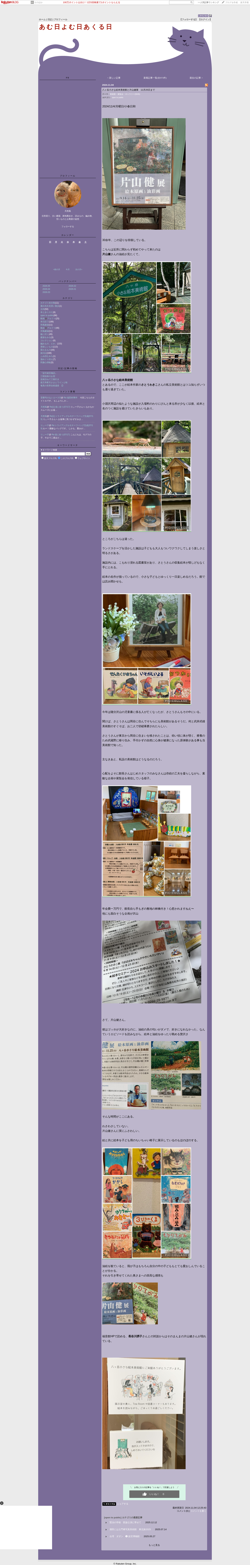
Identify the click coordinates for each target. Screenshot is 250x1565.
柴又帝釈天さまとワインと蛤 (54, 382)
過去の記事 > (196, 77)
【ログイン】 (205, 19)
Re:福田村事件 (72, 397)
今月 (68, 269)
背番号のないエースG (51, 397)
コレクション (46, 340)
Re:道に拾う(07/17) (61, 434)
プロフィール (60, 19)
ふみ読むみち (46, 356)
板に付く (44, 334)
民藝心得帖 (45, 362)
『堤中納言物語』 (48, 373)
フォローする (67, 226)
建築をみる (45, 337)
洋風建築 (44, 331)
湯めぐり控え (46, 359)
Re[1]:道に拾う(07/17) (60, 407)
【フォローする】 (189, 19)
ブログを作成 (231, 2)
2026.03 (46, 292)
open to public (46, 315)
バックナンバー (68, 281)
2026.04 (46, 289)
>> (208, 2)
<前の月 (56, 269)
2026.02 (72, 286)
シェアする (122, 1503)
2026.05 (46, 286)
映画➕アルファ (48, 318)
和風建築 (44, 325)
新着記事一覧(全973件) (155, 77)
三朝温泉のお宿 (47, 376)
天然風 (44, 407)
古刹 (42, 309)
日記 (50, 19)
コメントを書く (198, 1511)
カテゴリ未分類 (47, 303)
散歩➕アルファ (48, 328)
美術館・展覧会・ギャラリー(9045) (125, 94)
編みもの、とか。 (48, 343)
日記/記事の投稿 (67, 368)
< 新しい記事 (113, 77)
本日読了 (44, 321)
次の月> (78, 269)
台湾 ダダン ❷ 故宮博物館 (125, 1536)
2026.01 (72, 289)
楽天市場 (244, 2)
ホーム (42, 19)
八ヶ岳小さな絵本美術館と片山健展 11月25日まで (128, 90)
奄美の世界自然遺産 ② (51, 385)
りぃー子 (45, 425)
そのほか (38, 2)
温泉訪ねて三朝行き (49, 379)
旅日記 (43, 353)
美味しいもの (46, 347)
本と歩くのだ (46, 312)
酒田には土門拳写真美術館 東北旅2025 (130, 1529)
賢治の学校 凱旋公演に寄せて (125, 1522)
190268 (203, 15)
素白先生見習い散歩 (49, 306)
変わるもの (45, 350)
